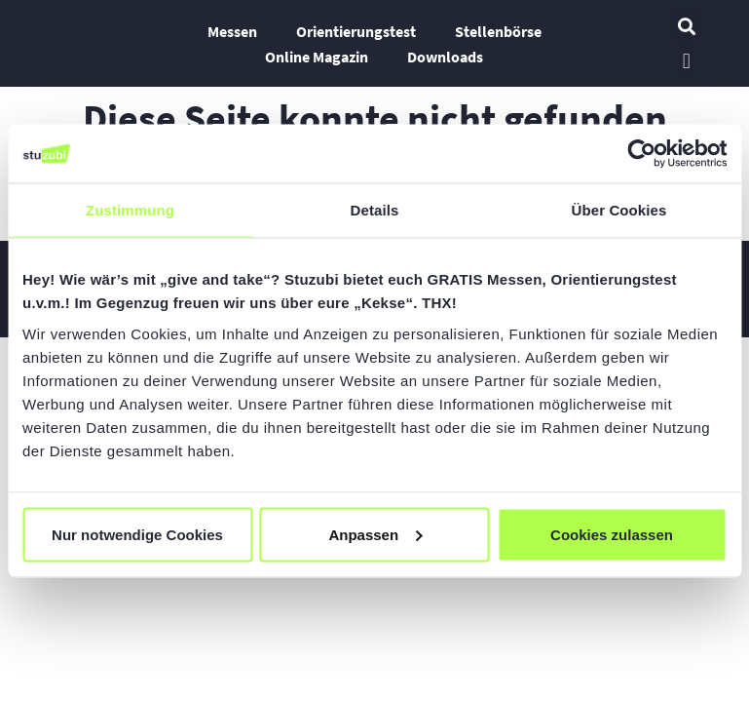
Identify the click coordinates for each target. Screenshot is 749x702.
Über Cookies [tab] (619, 210)
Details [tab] (375, 210)
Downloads (445, 56)
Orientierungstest (356, 31)
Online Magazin (316, 56)
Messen (232, 31)
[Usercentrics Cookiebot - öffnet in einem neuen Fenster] (641, 154)
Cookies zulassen (611, 534)
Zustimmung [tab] (130, 210)
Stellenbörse (498, 31)
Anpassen (375, 534)
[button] (686, 26)
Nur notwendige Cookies (137, 534)
